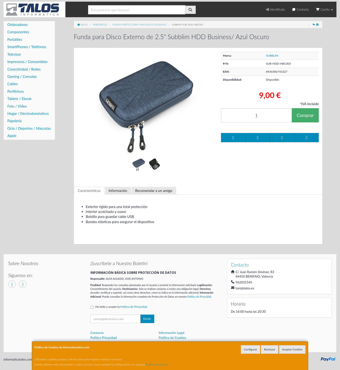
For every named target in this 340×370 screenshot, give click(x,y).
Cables (12, 84)
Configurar (250, 349)
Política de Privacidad (199, 296)
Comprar (305, 115)
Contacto (300, 9)
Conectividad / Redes (24, 69)
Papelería (14, 121)
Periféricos (15, 91)
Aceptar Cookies (292, 349)
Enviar (147, 318)
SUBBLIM (272, 55)
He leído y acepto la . (121, 306)
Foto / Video (17, 106)
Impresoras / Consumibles (27, 61)
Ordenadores (17, 24)
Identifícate (275, 9)
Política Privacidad (103, 338)
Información (118, 190)
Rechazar (269, 349)
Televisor (14, 54)
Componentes (18, 32)
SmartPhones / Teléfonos (26, 47)
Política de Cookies (157, 364)
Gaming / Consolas (22, 76)
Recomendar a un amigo (153, 190)
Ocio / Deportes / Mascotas (29, 128)
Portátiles (14, 39)
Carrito (324, 9)
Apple (11, 135)
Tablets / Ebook (19, 98)
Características (89, 190)
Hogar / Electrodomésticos (28, 113)
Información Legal (171, 333)
